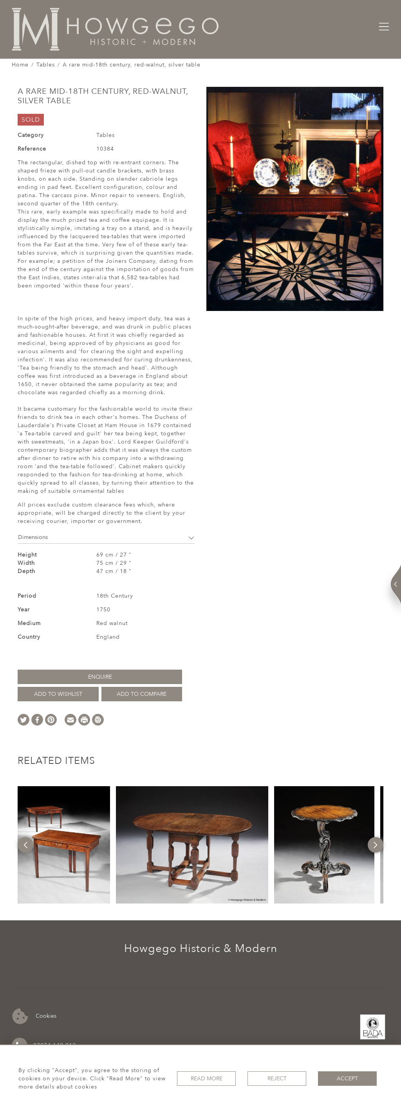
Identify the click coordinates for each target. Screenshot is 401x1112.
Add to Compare (141, 694)
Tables (45, 64)
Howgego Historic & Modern (200, 948)
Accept (347, 1078)
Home (20, 64)
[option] (64, 845)
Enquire (100, 677)
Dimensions (106, 537)
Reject (277, 1078)
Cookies (34, 1016)
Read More (206, 1078)
